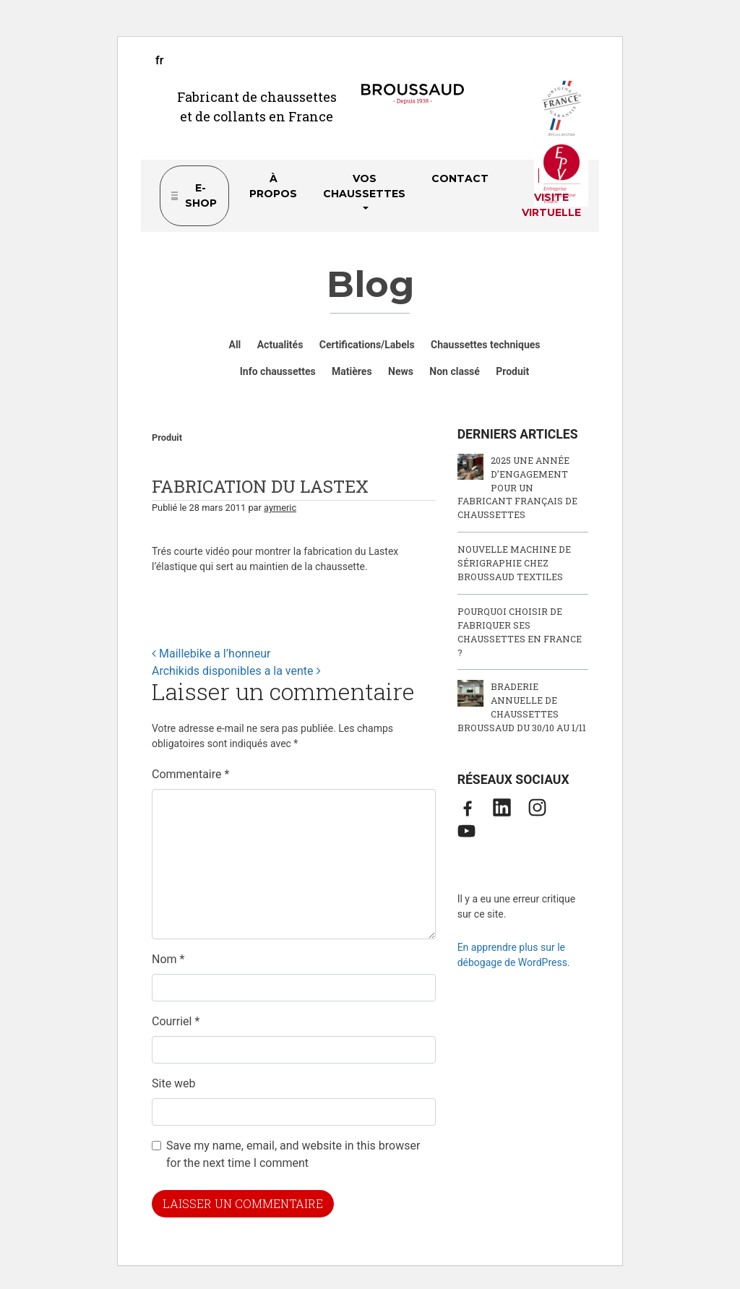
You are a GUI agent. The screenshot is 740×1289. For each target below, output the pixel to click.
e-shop (201, 195)
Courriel (175, 1021)
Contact (460, 178)
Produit (167, 437)
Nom (168, 959)
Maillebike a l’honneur (211, 653)
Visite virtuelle (551, 205)
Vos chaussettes (364, 186)
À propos (273, 186)
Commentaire (190, 774)
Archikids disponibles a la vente (236, 671)
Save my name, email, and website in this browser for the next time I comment (293, 1154)
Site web (174, 1083)
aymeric (280, 507)
